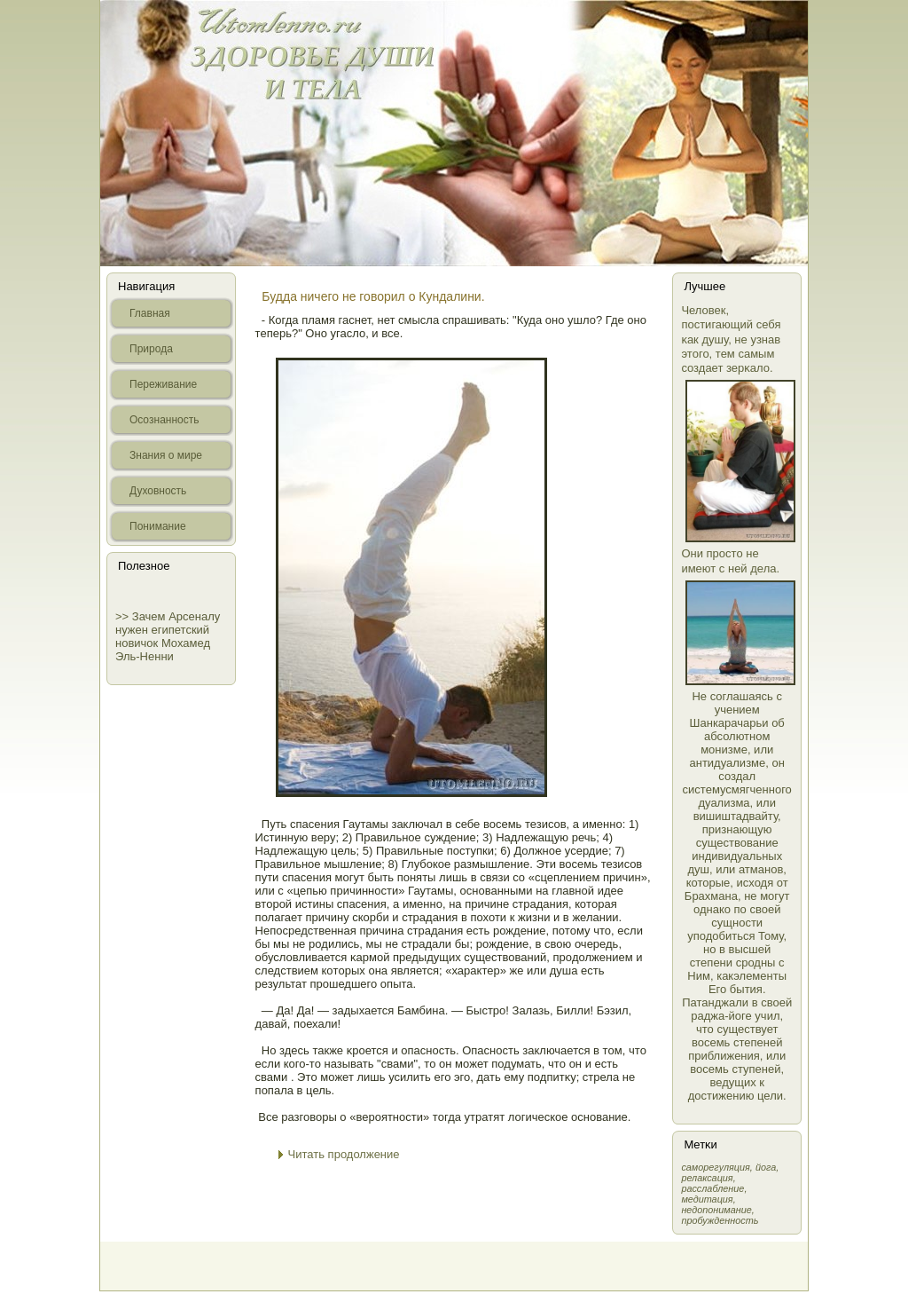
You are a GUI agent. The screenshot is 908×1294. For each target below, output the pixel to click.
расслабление (712, 1188)
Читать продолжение (344, 1154)
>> (123, 616)
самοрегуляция (715, 1167)
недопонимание (716, 1209)
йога (765, 1167)
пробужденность (719, 1220)
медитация (706, 1199)
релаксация (706, 1177)
